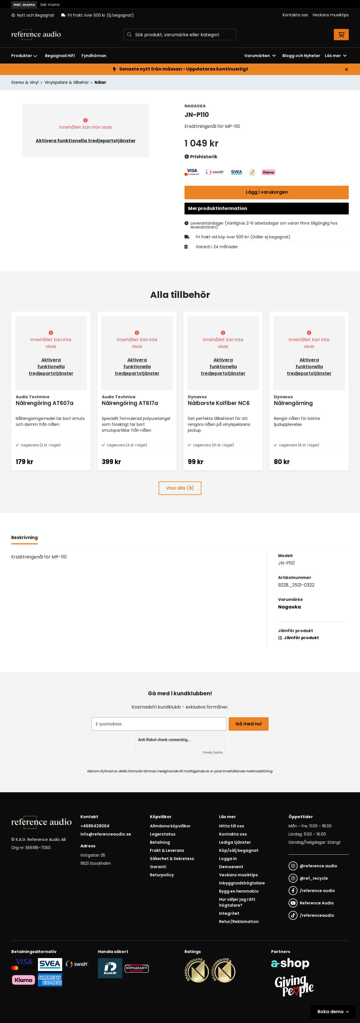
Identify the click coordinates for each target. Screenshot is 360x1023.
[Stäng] (346, 69)
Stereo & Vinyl (25, 82)
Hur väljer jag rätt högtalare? (237, 902)
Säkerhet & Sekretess (172, 858)
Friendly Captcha (212, 752)
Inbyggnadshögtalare (242, 883)
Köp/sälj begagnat (238, 850)
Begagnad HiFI (60, 55)
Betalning (160, 842)
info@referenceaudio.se (105, 834)
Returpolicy (162, 875)
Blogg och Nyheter (301, 55)
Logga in (228, 858)
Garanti (158, 867)
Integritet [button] (229, 913)
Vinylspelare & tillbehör (66, 82)
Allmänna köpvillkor (170, 826)
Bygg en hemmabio (239, 891)
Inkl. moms (24, 4)
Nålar (100, 82)
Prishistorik (200, 157)
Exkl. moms (50, 4)
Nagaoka (289, 618)
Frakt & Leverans (167, 850)
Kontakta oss (295, 15)
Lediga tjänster (235, 842)
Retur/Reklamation (239, 921)
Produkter (24, 55)
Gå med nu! (250, 724)
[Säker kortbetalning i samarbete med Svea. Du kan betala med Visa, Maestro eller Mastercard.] (23, 964)
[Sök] (180, 34)
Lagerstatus (163, 834)
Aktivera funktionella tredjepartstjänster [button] (86, 140)
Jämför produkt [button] (298, 649)
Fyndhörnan (94, 55)
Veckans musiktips (330, 15)
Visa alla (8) (180, 499)
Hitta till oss (231, 826)
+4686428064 (94, 826)
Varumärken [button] (260, 55)
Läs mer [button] (335, 55)
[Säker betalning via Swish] (76, 964)
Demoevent (231, 867)
